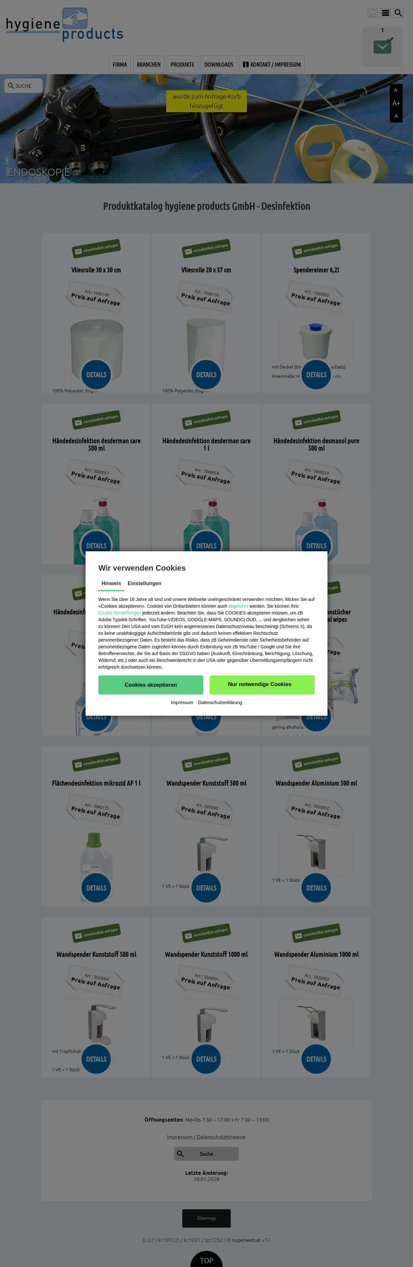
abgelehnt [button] (238, 606)
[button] (150, 684)
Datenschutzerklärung (220, 702)
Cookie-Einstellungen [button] (119, 612)
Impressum (182, 702)
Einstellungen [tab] (144, 583)
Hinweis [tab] (111, 583)
